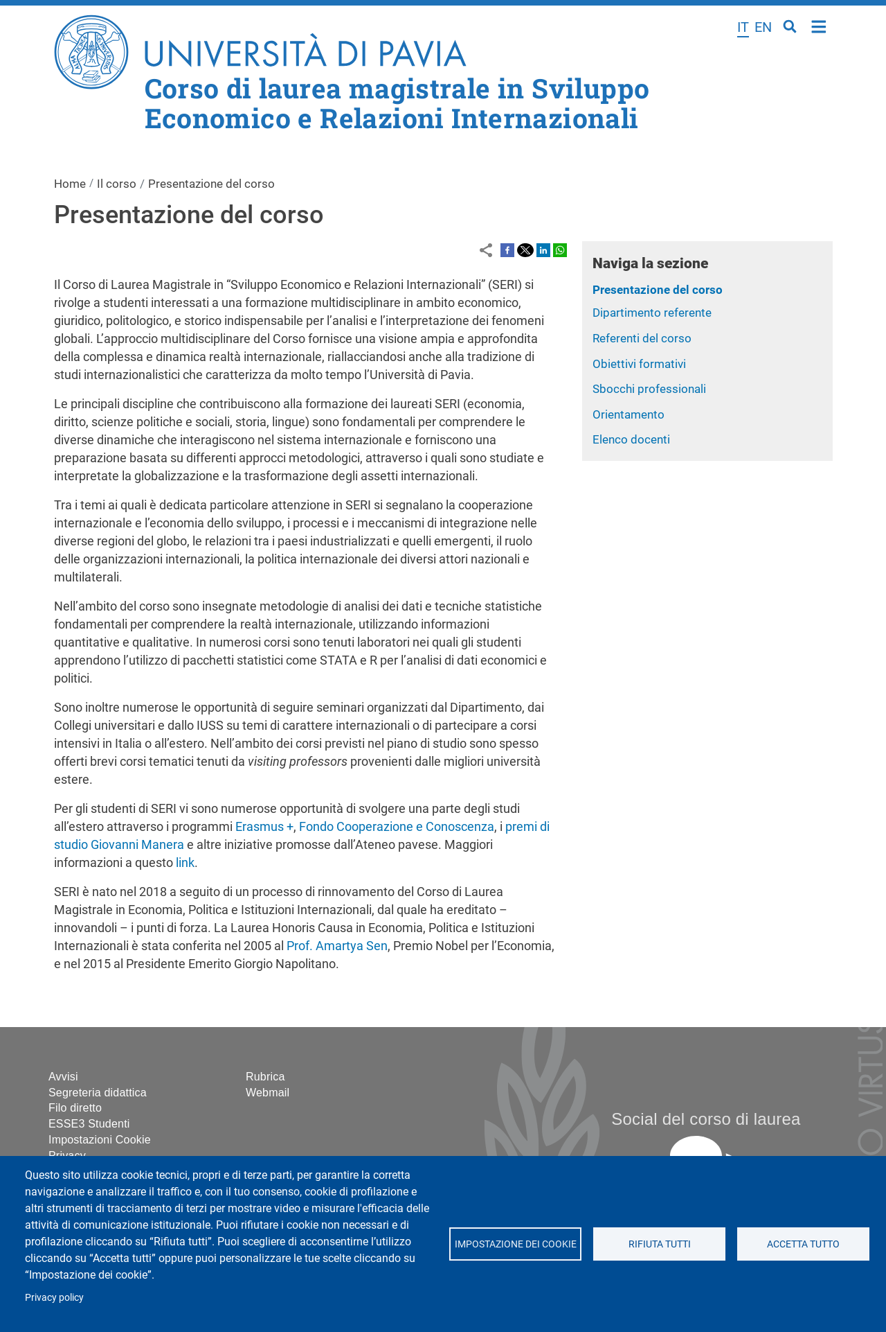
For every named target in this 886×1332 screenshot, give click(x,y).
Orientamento (628, 414)
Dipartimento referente (652, 312)
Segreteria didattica (97, 1092)
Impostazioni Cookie (99, 1140)
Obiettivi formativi (639, 364)
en (763, 27)
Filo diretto (75, 1108)
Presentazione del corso (658, 290)
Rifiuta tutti (659, 1244)
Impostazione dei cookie (515, 1244)
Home (819, 25)
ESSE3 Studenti (89, 1124)
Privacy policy (54, 1297)
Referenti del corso (642, 338)
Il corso (116, 184)
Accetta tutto (803, 1244)
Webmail (267, 1092)
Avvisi (63, 1077)
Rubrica (265, 1077)
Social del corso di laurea (705, 1119)
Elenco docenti (631, 439)
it (743, 27)
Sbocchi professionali (649, 389)
